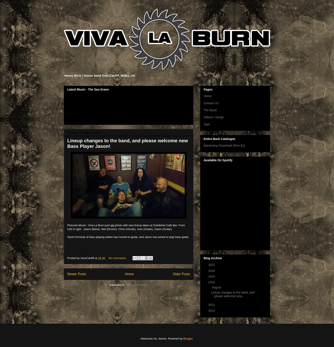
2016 (212, 270)
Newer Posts (76, 274)
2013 (212, 305)
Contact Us (211, 103)
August (217, 287)
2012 (212, 310)
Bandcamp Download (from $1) (224, 145)
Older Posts (181, 274)
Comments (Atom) (137, 285)
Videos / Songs (214, 117)
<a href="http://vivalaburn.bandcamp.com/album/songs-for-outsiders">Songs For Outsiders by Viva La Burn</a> (128, 107)
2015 (212, 276)
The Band (210, 110)
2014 (212, 282)
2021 (212, 264)
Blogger (188, 338)
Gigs (207, 124)
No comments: (118, 258)
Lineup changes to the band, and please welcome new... (233, 294)
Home (129, 274)
